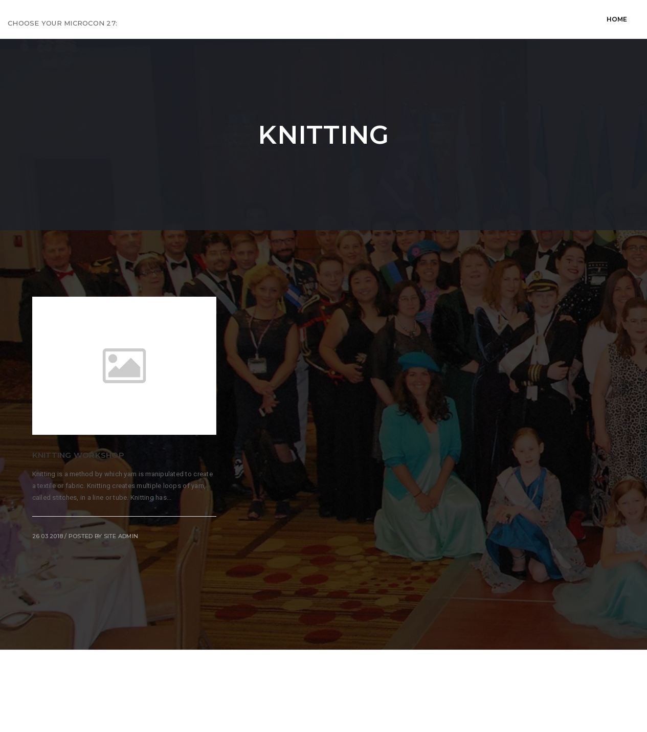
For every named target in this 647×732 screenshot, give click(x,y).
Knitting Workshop (78, 455)
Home (152, 19)
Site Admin (121, 536)
